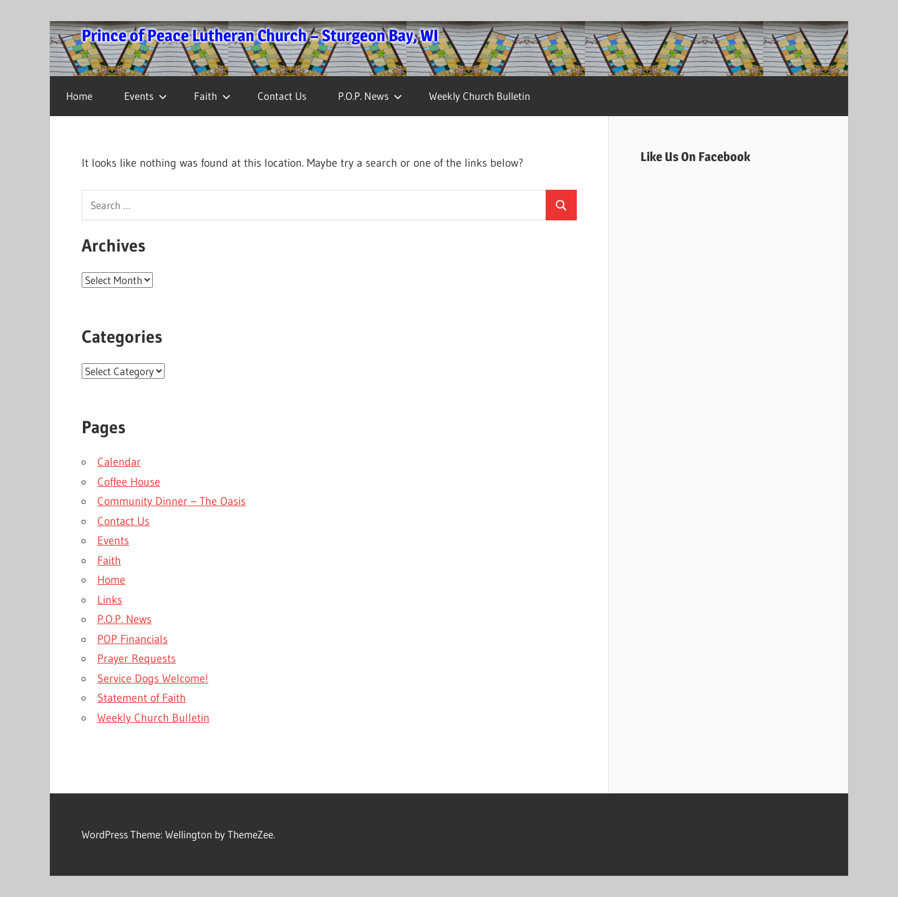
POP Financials (132, 639)
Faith (212, 95)
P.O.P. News (370, 95)
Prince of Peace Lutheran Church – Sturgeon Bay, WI (260, 35)
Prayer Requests (136, 658)
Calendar (119, 462)
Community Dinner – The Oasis (171, 501)
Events (145, 95)
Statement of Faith (141, 698)
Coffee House (128, 482)
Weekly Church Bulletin (479, 95)
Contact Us (282, 95)
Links (109, 600)
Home (79, 95)
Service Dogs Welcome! (152, 678)
